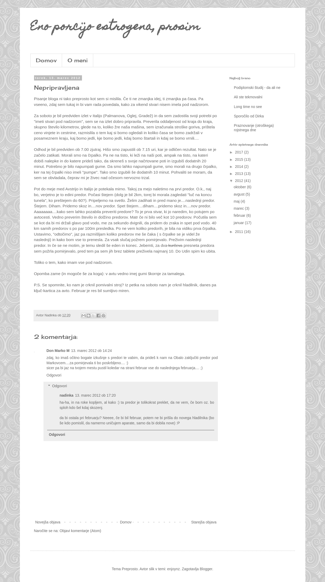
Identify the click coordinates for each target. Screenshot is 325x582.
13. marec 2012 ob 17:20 (95, 395)
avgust (239, 194)
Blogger (206, 569)
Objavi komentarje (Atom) (80, 531)
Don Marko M (58, 351)
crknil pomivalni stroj (103, 285)
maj (237, 201)
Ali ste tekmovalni (248, 97)
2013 (239, 174)
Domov (46, 60)
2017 (239, 152)
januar (239, 223)
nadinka (67, 395)
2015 (239, 159)
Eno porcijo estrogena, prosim (115, 27)
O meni (78, 60)
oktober (240, 187)
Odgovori (54, 375)
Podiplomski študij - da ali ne (257, 87)
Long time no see (248, 107)
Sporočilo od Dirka (249, 116)
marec (239, 208)
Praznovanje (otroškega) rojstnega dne (254, 127)
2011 (239, 232)
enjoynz (173, 569)
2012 (239, 181)
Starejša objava (204, 522)
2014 (239, 166)
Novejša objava (47, 522)
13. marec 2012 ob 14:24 (91, 351)
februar (240, 215)
